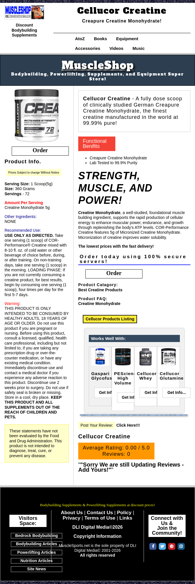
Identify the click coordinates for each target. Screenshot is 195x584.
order (40, 150)
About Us (72, 512)
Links (125, 518)
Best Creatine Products (100, 290)
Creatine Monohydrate (99, 303)
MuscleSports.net (98, 497)
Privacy (72, 518)
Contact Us (100, 512)
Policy (124, 512)
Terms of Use (99, 518)
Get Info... (108, 392)
